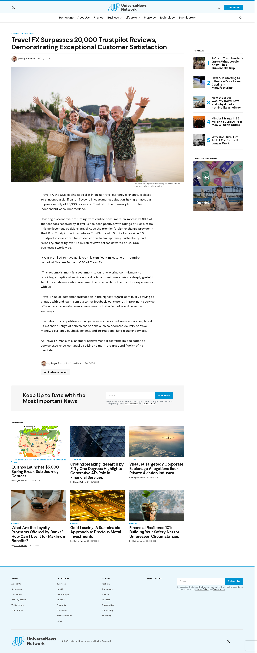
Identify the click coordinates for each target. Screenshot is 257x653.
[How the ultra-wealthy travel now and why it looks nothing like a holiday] (199, 102)
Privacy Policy (131, 403)
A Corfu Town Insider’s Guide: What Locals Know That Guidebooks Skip (227, 63)
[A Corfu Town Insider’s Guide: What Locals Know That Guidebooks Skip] (199, 63)
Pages (14, 578)
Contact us (233, 7)
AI (72, 460)
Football (106, 599)
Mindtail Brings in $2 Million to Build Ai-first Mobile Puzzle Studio (227, 121)
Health (60, 589)
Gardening (107, 589)
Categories (63, 578)
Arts (15, 460)
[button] (219, 7)
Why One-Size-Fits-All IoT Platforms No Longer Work (226, 140)
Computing (107, 610)
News (59, 621)
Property (61, 605)
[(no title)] (218, 173)
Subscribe (164, 395)
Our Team (16, 594)
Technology (63, 594)
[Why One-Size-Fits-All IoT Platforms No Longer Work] (199, 140)
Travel (32, 34)
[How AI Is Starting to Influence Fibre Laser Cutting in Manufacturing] (199, 82)
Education (62, 610)
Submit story (154, 578)
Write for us (17, 605)
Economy (106, 615)
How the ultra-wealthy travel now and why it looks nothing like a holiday (226, 102)
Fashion (106, 584)
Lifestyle (51, 460)
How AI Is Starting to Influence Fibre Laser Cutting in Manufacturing (226, 83)
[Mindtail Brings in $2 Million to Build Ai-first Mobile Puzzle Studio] (199, 122)
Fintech (24, 34)
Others (106, 578)
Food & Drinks (39, 460)
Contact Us (17, 610)
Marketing (61, 460)
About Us (16, 584)
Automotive (108, 605)
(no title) (203, 178)
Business (61, 584)
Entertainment (25, 460)
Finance (16, 34)
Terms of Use (149, 403)
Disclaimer (16, 589)
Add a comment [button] (57, 372)
